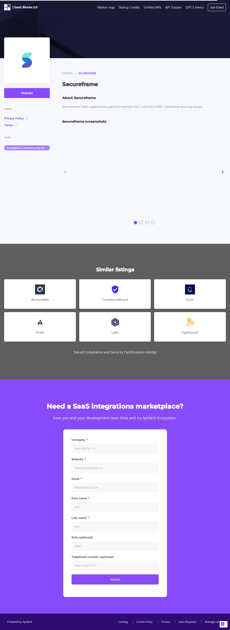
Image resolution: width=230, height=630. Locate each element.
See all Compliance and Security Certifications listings (115, 352)
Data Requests (187, 622)
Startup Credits (129, 7)
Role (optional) (82, 537)
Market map (105, 7)
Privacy (165, 622)
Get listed (217, 7)
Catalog (123, 622)
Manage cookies (215, 622)
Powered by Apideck (19, 622)
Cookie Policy (144, 622)
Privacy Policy (16, 118)
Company (78, 440)
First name (79, 498)
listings (67, 73)
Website (27, 93)
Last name (79, 518)
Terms (10, 125)
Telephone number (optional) (93, 557)
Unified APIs (152, 7)
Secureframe (87, 73)
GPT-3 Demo (194, 7)
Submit (115, 579)
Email (75, 479)
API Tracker (173, 7)
